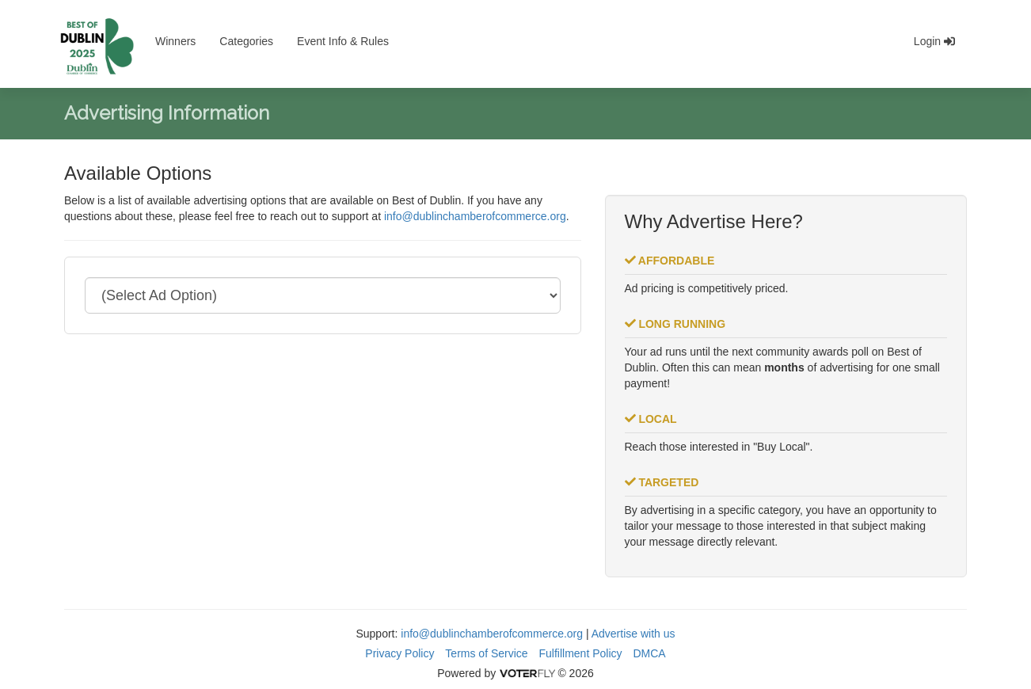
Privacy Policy (399, 653)
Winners (175, 41)
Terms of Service (486, 653)
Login (934, 41)
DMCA (649, 653)
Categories (246, 41)
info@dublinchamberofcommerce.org (475, 216)
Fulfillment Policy (580, 653)
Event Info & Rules (343, 41)
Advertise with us (633, 633)
